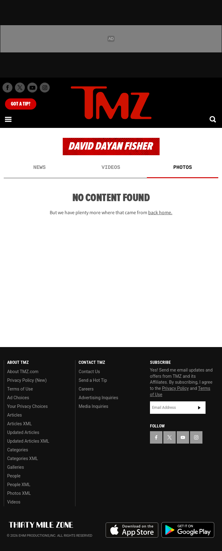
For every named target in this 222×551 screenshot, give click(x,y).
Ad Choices (18, 397)
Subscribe (199, 407)
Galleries (15, 467)
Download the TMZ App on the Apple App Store (132, 530)
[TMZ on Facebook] (7, 88)
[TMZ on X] (20, 88)
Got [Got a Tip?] (20, 104)
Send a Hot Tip (93, 380)
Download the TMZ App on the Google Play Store (187, 530)
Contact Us (89, 371)
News (39, 167)
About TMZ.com (23, 371)
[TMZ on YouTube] (183, 437)
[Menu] (8, 119)
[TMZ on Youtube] (32, 88)
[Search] (213, 119)
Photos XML (19, 493)
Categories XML (22, 458)
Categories (17, 449)
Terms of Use (20, 388)
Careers (86, 388)
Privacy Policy (175, 388)
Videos (111, 167)
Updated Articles (23, 432)
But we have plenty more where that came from (111, 212)
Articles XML (19, 423)
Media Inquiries (93, 406)
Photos (182, 167)
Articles (14, 415)
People (13, 475)
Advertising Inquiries (98, 397)
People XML (18, 484)
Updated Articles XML (28, 441)
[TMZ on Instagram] (45, 88)
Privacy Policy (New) (27, 380)
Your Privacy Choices (27, 406)
